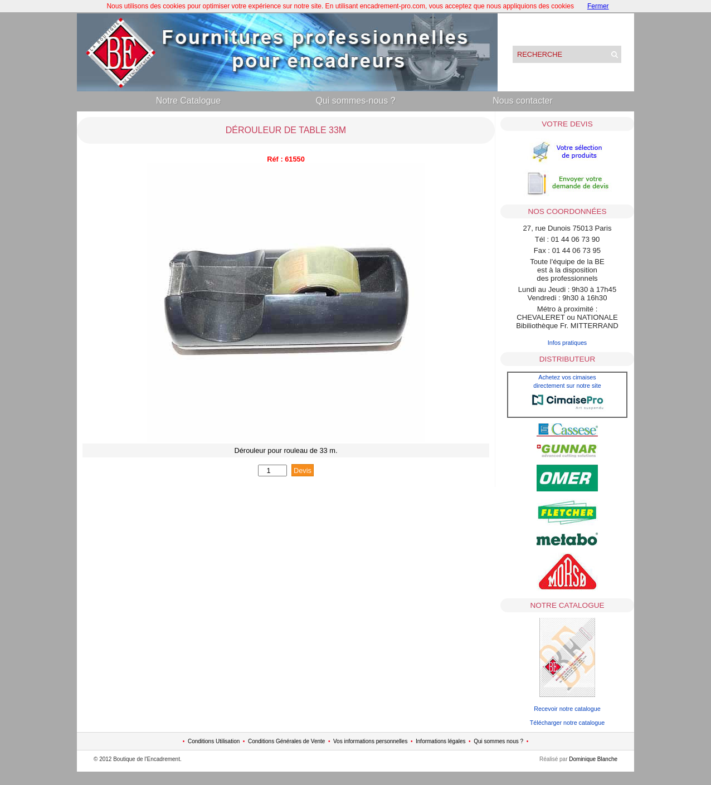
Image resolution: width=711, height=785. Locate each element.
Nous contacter (523, 100)
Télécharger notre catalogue (567, 722)
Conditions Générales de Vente (286, 741)
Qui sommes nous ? (498, 741)
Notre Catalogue (188, 100)
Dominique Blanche (593, 759)
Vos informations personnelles (370, 741)
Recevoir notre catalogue (567, 708)
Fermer (598, 6)
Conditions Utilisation (214, 741)
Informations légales (441, 741)
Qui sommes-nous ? (355, 100)
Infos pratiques (567, 342)
